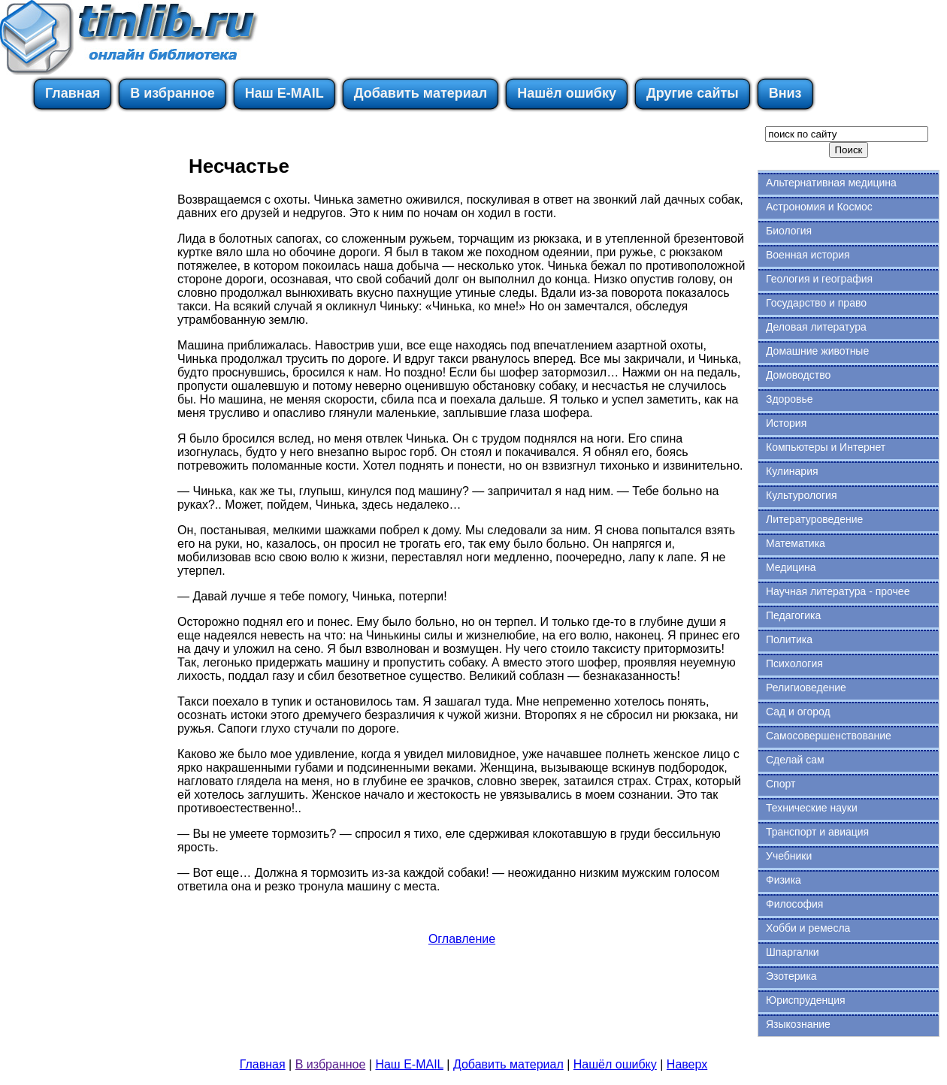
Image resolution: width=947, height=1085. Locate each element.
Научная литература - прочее (837, 591)
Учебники (789, 856)
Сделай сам (795, 760)
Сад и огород (798, 712)
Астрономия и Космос (819, 207)
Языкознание (798, 1024)
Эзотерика (791, 976)
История (786, 423)
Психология (794, 663)
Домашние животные (817, 351)
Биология (789, 231)
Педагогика (793, 615)
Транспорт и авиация (817, 832)
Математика (795, 543)
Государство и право (816, 303)
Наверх (687, 1064)
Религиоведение (806, 688)
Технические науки (812, 808)
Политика (789, 639)
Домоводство (798, 375)
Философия (794, 904)
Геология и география (819, 279)
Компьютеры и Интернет (825, 447)
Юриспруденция (806, 1000)
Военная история (808, 255)
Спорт (780, 784)
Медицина (791, 567)
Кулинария (792, 471)
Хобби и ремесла (808, 928)
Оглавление (461, 938)
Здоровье (789, 399)
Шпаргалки (792, 952)
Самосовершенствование (828, 736)
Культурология (801, 495)
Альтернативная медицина (831, 183)
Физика (783, 880)
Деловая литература (816, 327)
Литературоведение (814, 519)
